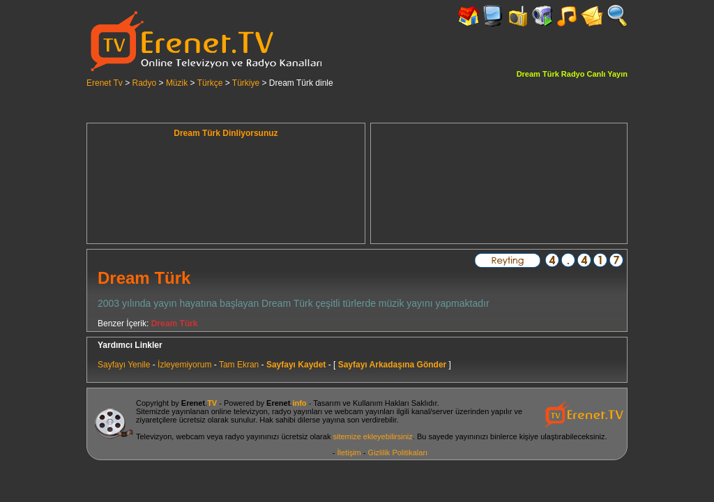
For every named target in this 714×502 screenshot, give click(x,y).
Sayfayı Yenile (124, 365)
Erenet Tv (104, 83)
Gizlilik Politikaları (398, 452)
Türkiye (245, 83)
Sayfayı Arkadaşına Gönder (392, 365)
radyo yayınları (297, 411)
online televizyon (239, 411)
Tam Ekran (239, 365)
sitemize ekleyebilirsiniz (372, 436)
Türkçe (210, 83)
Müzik (177, 83)
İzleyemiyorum (184, 365)
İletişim (349, 452)
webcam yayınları (365, 411)
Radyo (144, 83)
